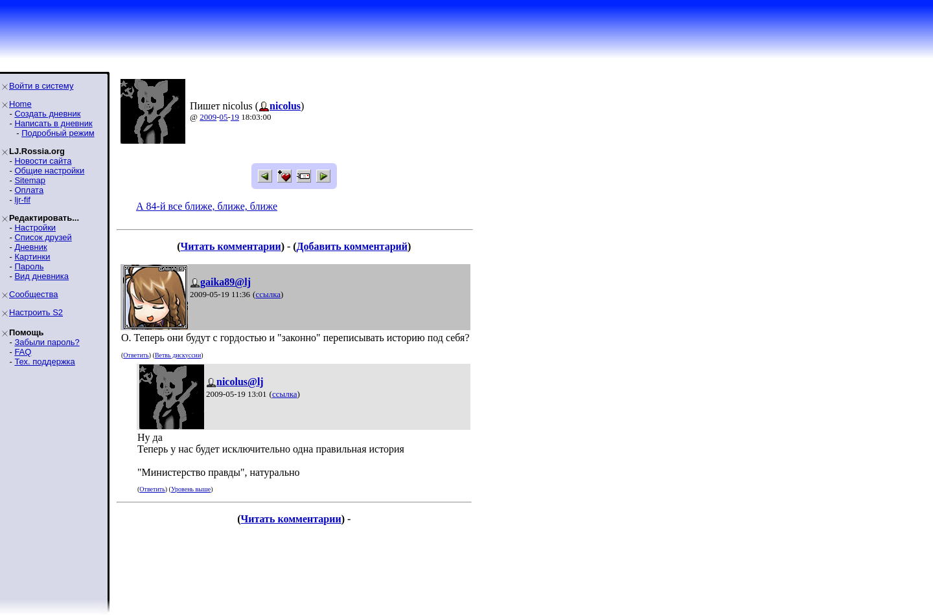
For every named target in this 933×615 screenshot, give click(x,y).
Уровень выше (191, 489)
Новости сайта (42, 161)
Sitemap (29, 180)
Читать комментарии (230, 246)
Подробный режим (57, 133)
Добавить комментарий (352, 246)
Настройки (35, 227)
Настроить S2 (36, 312)
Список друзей (42, 237)
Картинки (32, 257)
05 (224, 117)
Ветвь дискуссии (178, 355)
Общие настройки (49, 170)
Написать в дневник (53, 123)
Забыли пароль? (46, 342)
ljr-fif (22, 200)
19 (235, 117)
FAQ (22, 352)
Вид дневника (41, 276)
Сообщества (33, 294)
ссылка (268, 294)
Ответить (135, 355)
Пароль (28, 266)
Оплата (28, 190)
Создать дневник (47, 113)
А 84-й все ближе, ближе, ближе (206, 206)
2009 (208, 117)
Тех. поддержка (44, 361)
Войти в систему (41, 86)
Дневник (30, 247)
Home (20, 104)
